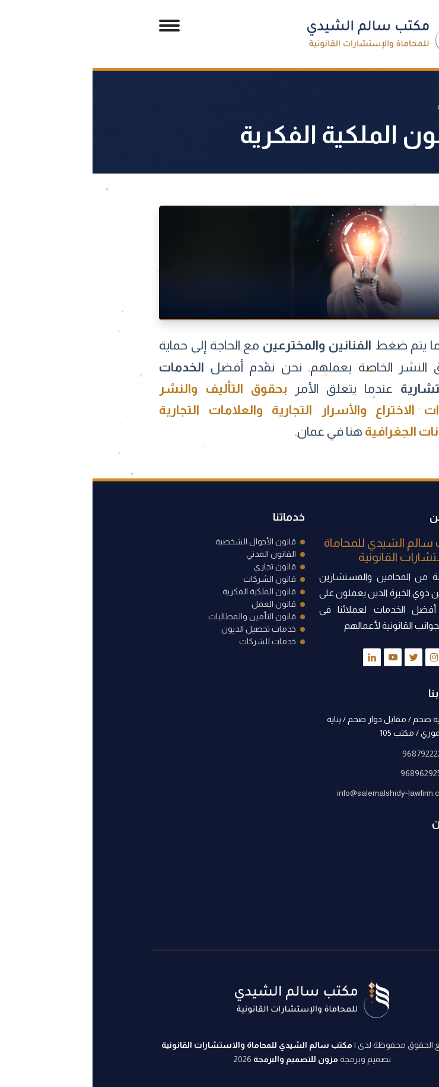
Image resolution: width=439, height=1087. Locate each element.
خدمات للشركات (175, 641)
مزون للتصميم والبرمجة (203, 1059)
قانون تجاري (182, 566)
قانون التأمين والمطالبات (159, 616)
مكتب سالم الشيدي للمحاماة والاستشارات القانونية (164, 1045)
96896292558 (333, 773)
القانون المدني (178, 554)
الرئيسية (359, 106)
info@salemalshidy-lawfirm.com (301, 793)
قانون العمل (181, 604)
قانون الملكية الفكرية (166, 591)
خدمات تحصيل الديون (166, 629)
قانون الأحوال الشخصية (163, 541)
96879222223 (334, 753)
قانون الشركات (177, 579)
